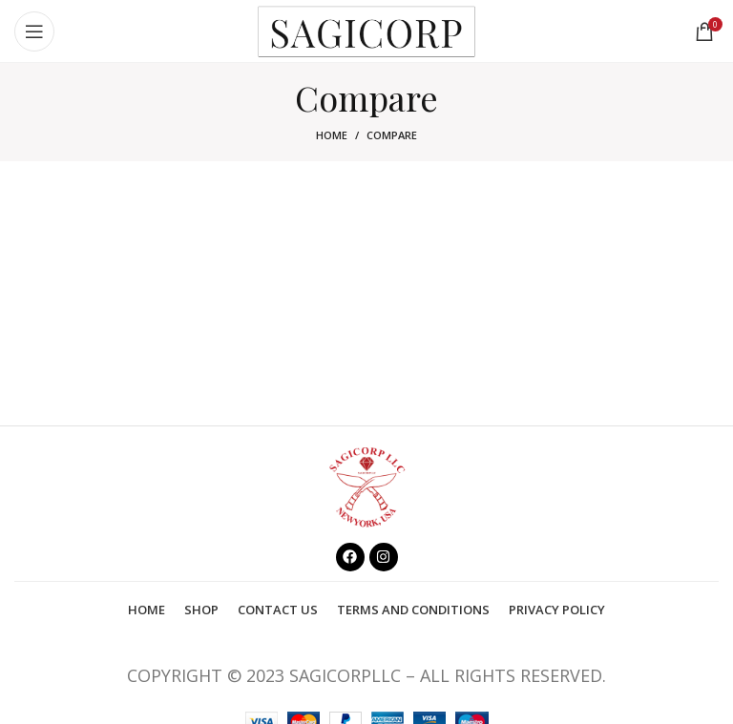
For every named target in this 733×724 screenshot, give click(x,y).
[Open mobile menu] (34, 31)
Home (331, 135)
